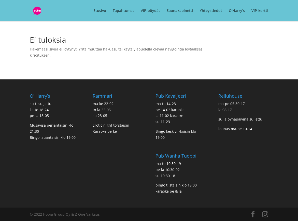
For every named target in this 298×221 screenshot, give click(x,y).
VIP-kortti (259, 11)
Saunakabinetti (180, 11)
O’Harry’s (237, 11)
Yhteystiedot (211, 11)
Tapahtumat (123, 11)
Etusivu (99, 11)
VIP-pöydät (150, 11)
